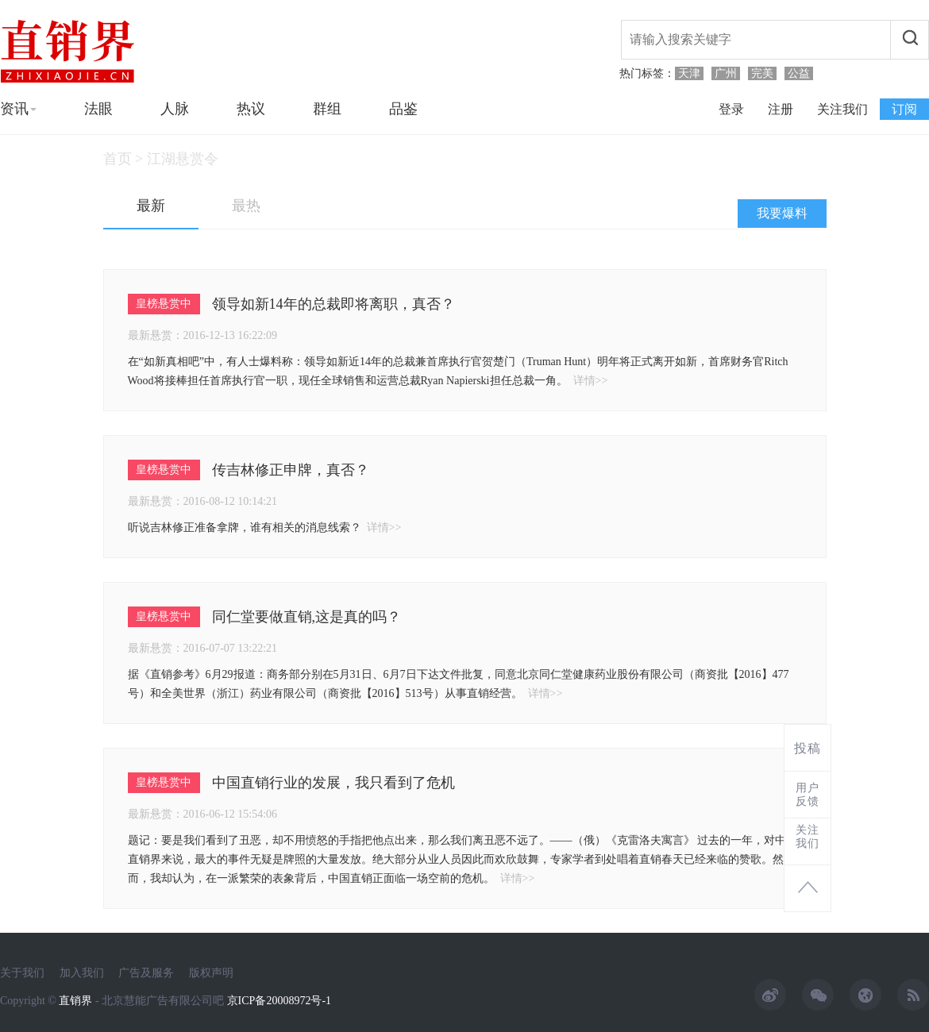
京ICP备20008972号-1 (279, 1001)
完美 (762, 73)
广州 (726, 73)
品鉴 (403, 109)
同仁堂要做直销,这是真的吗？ (307, 617)
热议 (251, 109)
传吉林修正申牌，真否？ (290, 470)
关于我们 (22, 973)
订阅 (904, 109)
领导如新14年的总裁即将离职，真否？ (333, 304)
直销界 (75, 1001)
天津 (689, 73)
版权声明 (211, 973)
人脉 (174, 109)
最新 (151, 206)
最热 (246, 206)
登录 (731, 109)
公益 (799, 73)
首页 (117, 159)
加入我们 (82, 973)
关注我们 (842, 109)
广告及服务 (146, 973)
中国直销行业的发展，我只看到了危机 (333, 783)
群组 (327, 109)
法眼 (98, 109)
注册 (780, 109)
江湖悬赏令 (182, 159)
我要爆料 (782, 213)
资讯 (18, 109)
